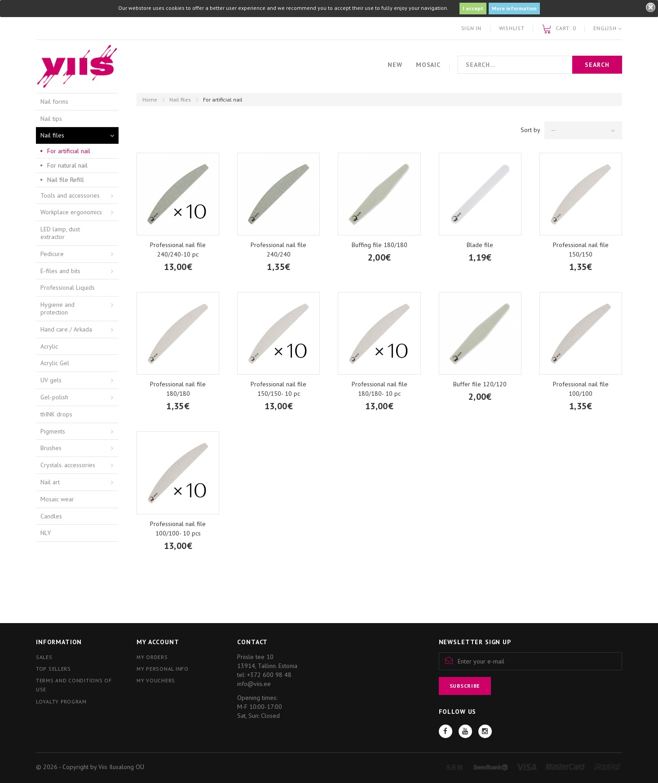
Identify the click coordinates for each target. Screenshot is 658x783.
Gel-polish (54, 397)
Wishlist (512, 28)
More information (514, 8)
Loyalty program (61, 701)
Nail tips (51, 119)
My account (158, 642)
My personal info (163, 668)
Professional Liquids (67, 287)
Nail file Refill (65, 180)
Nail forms (54, 101)
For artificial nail (68, 151)
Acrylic (49, 346)
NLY (45, 533)
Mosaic (428, 65)
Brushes (51, 448)
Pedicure (52, 254)
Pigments (52, 431)
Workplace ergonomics (71, 212)
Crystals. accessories (67, 465)
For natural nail (67, 165)
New (395, 65)
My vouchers (156, 680)
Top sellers (53, 668)
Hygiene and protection (57, 308)
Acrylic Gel (54, 363)
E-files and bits (60, 271)
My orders (152, 657)
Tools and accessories (70, 195)
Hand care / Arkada (66, 329)
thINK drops (56, 414)
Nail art (50, 482)
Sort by (530, 130)
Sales (44, 657)
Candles (51, 516)
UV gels (51, 380)
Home (149, 99)
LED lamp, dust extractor (60, 233)
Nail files (180, 99)
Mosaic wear (57, 499)
